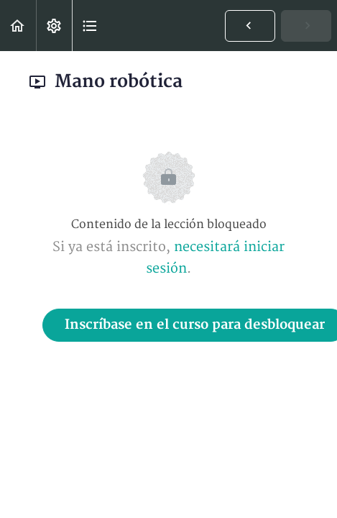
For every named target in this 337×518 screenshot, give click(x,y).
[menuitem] (54, 25)
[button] (18, 25)
